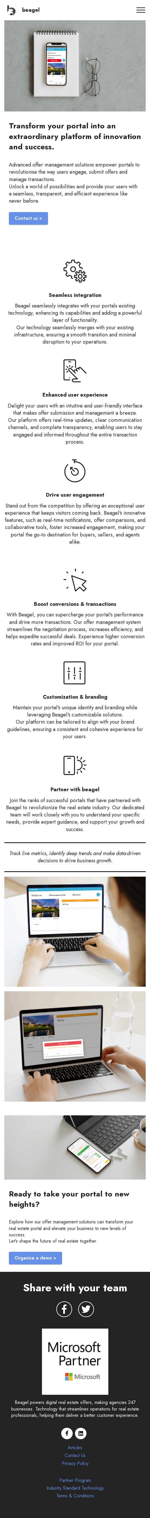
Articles (75, 1447)
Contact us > (28, 218)
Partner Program (75, 1480)
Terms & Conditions (75, 1495)
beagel (31, 10)
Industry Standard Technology (75, 1488)
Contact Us (75, 1455)
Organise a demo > (35, 1258)
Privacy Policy (75, 1463)
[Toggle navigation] (140, 10)
